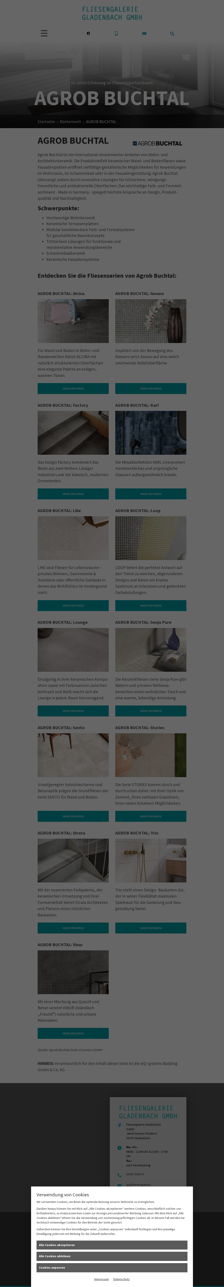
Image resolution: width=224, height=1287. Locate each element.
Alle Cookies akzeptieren (57, 1245)
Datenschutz (121, 1279)
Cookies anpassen (52, 1267)
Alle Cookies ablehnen (54, 1256)
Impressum (101, 1279)
